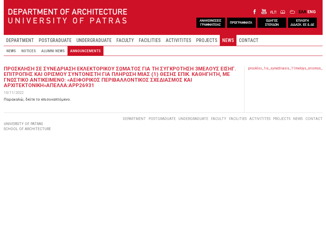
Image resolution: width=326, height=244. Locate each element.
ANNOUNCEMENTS (85, 50)
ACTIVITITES (178, 40)
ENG (311, 11)
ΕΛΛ (302, 11)
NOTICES (28, 50)
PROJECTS (206, 40)
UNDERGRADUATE (94, 40)
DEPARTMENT (20, 40)
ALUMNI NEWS (53, 50)
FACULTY (125, 40)
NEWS (228, 40)
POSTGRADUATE (55, 40)
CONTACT (248, 40)
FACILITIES (150, 40)
